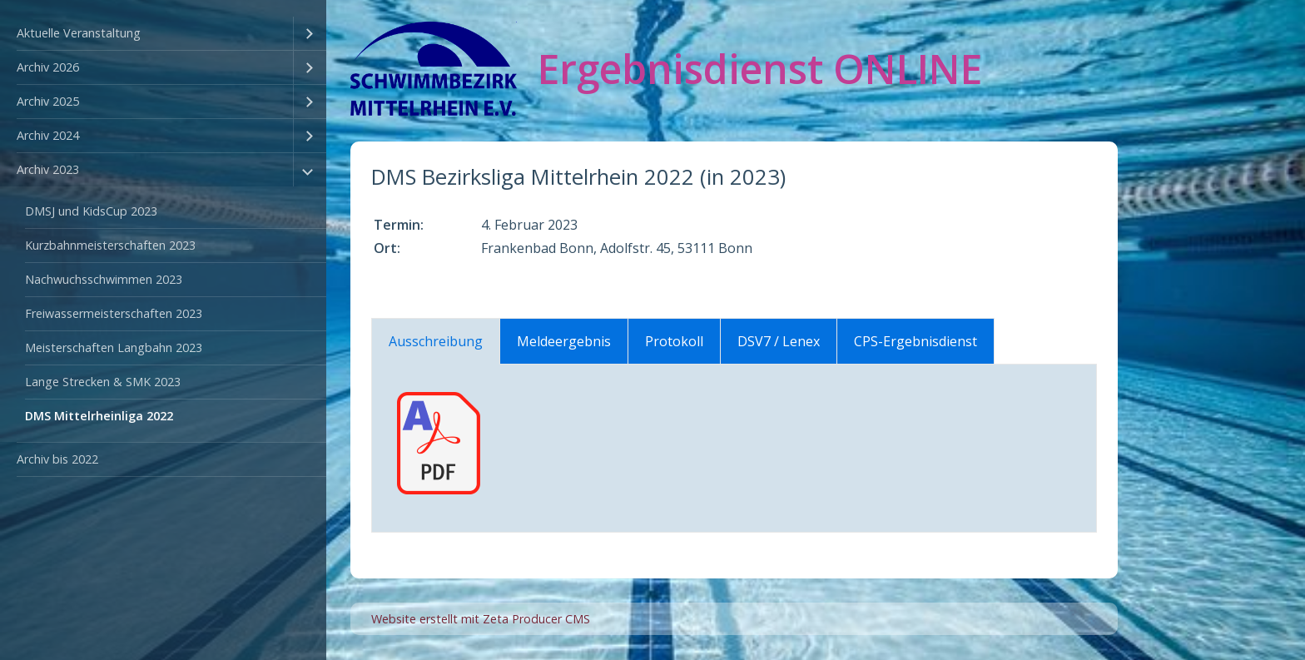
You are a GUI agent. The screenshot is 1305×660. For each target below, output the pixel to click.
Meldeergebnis (564, 341)
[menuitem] (163, 34)
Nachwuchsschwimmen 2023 (103, 279)
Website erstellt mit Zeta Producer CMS (480, 619)
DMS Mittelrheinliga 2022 (99, 416)
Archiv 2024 (48, 135)
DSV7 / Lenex (778, 341)
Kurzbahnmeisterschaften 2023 (110, 245)
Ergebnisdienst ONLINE (760, 69)
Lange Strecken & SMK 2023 (103, 382)
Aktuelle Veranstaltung (79, 33)
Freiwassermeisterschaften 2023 (113, 313)
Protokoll (674, 341)
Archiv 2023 (48, 169)
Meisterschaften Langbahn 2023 (113, 347)
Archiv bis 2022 (57, 459)
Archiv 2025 (48, 101)
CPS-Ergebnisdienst (915, 341)
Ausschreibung (436, 341)
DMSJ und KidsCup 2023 (91, 211)
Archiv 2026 (48, 67)
